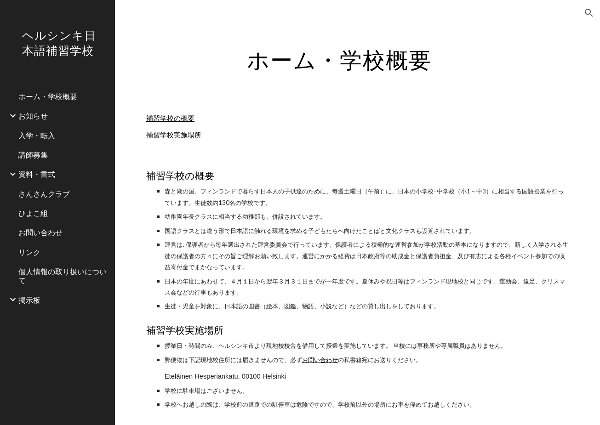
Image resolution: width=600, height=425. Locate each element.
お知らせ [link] (33, 115)
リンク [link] (29, 252)
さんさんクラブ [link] (44, 193)
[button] (589, 13)
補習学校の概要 (170, 118)
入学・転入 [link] (36, 135)
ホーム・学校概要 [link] (47, 96)
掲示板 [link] (29, 299)
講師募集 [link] (33, 154)
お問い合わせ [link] (40, 232)
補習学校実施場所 (173, 135)
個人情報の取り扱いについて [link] (62, 275)
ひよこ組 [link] (33, 213)
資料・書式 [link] (36, 174)
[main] (339, 57)
